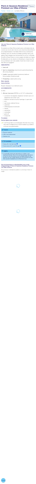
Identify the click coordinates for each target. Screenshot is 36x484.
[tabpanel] (18, 103)
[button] (31, 6)
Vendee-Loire (10, 10)
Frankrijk (3, 10)
